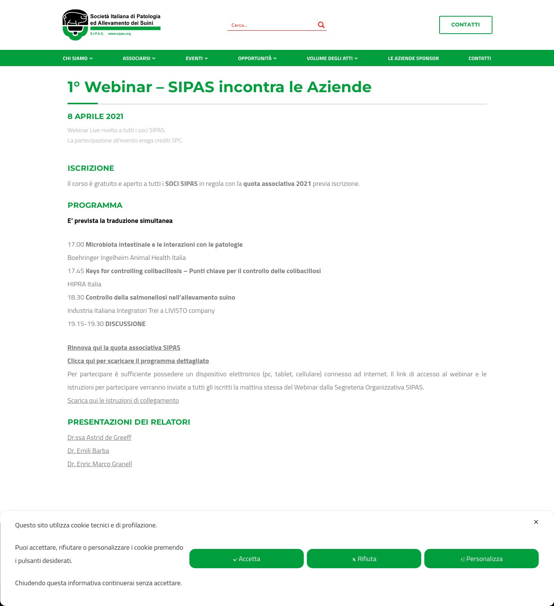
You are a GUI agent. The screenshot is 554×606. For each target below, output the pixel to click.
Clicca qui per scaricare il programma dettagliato (138, 361)
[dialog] (277, 558)
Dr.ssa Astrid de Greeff (99, 437)
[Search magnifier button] (321, 25)
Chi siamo (75, 58)
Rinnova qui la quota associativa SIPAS (124, 347)
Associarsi (136, 58)
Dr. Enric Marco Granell (100, 464)
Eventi (194, 58)
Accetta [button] (246, 558)
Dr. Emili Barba (89, 450)
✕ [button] (536, 522)
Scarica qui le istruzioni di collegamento (123, 400)
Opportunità (255, 58)
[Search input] (272, 25)
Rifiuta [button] (364, 558)
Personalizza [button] (482, 558)
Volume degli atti (330, 58)
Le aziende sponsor (413, 58)
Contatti (465, 24)
